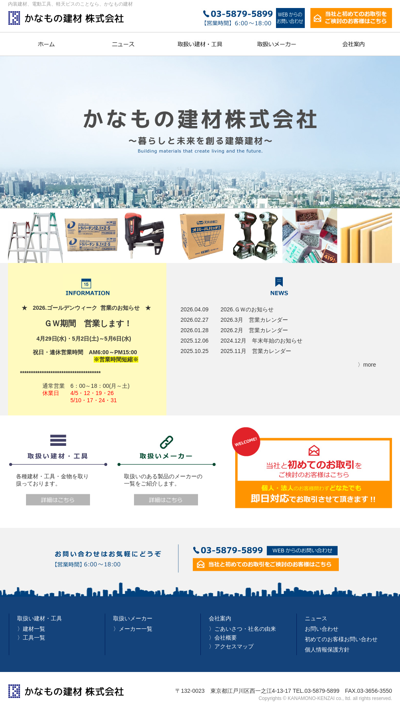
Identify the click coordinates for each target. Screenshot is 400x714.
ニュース (316, 618)
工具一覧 (34, 637)
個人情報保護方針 (327, 649)
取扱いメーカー (132, 618)
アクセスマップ (234, 646)
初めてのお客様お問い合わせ (341, 639)
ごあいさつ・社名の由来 (245, 629)
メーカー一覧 (135, 629)
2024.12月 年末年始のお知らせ (261, 340)
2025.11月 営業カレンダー (255, 351)
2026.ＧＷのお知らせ (247, 309)
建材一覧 (34, 629)
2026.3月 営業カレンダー (254, 320)
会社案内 (220, 618)
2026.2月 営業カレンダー (254, 330)
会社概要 (225, 637)
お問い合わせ (321, 629)
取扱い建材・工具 (39, 618)
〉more (367, 364)
